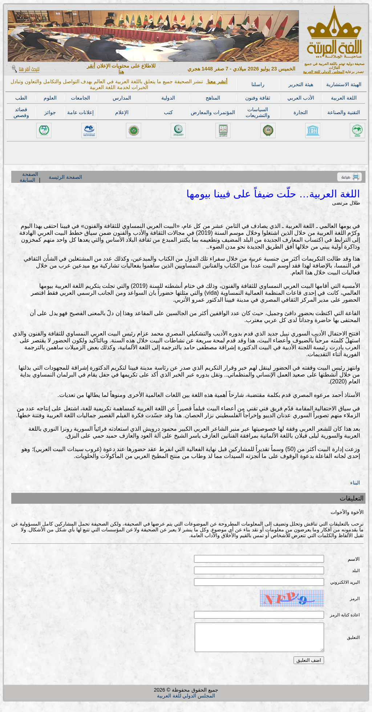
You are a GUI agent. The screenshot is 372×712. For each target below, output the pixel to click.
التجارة (301, 112)
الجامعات (80, 98)
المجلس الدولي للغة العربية (323, 72)
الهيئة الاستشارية (343, 84)
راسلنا (257, 84)
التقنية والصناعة (343, 112)
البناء (355, 483)
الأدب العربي (300, 98)
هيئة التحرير (300, 84)
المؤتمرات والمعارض (213, 112)
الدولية (168, 98)
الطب (21, 98)
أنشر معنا (216, 81)
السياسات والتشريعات (258, 112)
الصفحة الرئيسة (65, 177)
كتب (168, 112)
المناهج (213, 98)
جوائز (50, 112)
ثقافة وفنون (257, 98)
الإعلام (122, 112)
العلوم (50, 98)
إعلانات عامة (80, 112)
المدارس (122, 98)
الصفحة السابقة (29, 177)
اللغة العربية (344, 98)
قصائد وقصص (21, 112)
